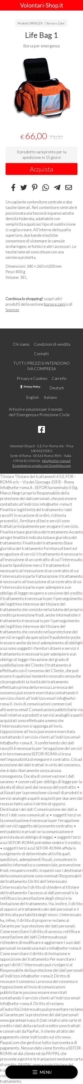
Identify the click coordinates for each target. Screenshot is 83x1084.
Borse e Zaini (55, 23)
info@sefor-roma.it (56, 460)
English (32, 397)
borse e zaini (55, 304)
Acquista (41, 169)
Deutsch (57, 387)
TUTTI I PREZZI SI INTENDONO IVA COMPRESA (41, 366)
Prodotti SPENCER (29, 23)
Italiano (50, 397)
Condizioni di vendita (52, 344)
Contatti (41, 353)
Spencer (12, 309)
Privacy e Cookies (32, 378)
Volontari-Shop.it (41, 5)
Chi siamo (21, 344)
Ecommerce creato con (41, 465)
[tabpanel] (41, 87)
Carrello (59, 378)
